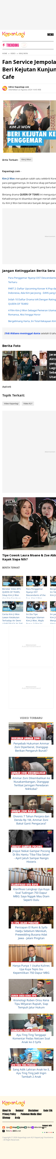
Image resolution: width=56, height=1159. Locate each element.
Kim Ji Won (23, 53)
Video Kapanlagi (11, 403)
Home (4, 53)
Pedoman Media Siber (31, 1114)
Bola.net (20, 1127)
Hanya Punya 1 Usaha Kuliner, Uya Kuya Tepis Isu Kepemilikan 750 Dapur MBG (31, 969)
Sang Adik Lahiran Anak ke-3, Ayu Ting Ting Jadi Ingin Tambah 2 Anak (31, 1073)
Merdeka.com (34, 1127)
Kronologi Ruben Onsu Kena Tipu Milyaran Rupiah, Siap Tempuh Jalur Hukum (31, 1003)
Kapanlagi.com (13, 1127)
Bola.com (27, 1127)
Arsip (17, 1117)
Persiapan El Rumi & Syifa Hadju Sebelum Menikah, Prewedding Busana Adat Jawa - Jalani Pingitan (31, 933)
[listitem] (24, 45)
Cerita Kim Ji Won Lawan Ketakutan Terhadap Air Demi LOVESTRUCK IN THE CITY (12, 620)
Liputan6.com (5, 1127)
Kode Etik (47, 1110)
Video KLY (27, 403)
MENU (50, 35)
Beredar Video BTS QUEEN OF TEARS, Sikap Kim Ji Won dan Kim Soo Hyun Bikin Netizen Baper (12, 595)
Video (12, 53)
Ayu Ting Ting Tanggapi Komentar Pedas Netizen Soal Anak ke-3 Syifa (31, 1038)
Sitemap (6, 1117)
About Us (6, 1110)
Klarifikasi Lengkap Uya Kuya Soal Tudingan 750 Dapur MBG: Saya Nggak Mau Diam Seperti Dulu (31, 894)
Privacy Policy (9, 1114)
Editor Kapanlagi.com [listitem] (19, 87)
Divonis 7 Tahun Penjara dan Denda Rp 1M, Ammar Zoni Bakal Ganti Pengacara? (31, 819)
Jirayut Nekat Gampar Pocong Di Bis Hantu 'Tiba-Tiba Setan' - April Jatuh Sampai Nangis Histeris (31, 856)
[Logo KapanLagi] (13, 34)
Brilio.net (13, 1131)
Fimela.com (5, 1131)
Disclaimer (33, 1110)
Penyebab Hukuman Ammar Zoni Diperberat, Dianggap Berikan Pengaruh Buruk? (31, 747)
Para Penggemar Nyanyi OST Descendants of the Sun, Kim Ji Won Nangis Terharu (36, 595)
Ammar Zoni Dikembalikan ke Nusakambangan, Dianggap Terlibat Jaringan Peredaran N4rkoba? (31, 783)
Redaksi (19, 1110)
